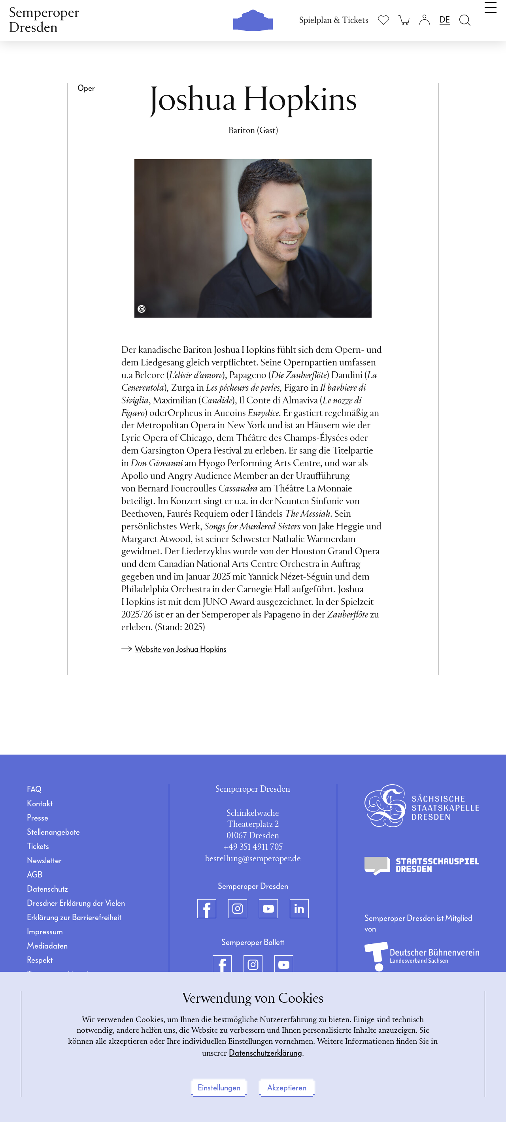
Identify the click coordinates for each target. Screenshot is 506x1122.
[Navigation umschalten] (491, 19)
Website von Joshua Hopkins (181, 649)
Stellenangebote (53, 832)
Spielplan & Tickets (333, 21)
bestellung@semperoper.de (253, 859)
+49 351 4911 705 (253, 847)
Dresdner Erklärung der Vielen (76, 903)
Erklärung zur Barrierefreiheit (74, 917)
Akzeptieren (286, 1087)
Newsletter (44, 860)
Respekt (40, 960)
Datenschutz (47, 889)
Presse (37, 817)
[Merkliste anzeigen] (383, 20)
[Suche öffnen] (465, 20)
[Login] (424, 20)
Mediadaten (47, 945)
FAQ (34, 789)
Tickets (38, 846)
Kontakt (40, 803)
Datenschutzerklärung (289, 1052)
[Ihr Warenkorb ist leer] (404, 20)
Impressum (45, 931)
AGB (34, 874)
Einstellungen (219, 1087)
